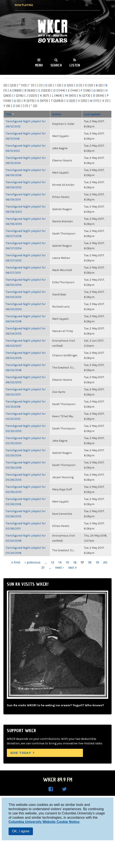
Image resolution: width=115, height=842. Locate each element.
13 (52, 562)
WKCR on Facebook (50, 789)
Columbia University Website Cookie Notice (44, 822)
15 (67, 562)
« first (15, 562)
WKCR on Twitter (64, 789)
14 (60, 562)
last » (72, 567)
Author (57, 114)
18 (89, 562)
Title (10, 114)
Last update (92, 114)
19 (97, 562)
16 (75, 562)
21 (43, 567)
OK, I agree (20, 831)
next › (59, 567)
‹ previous (32, 562)
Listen (74, 65)
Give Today (20, 753)
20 (105, 562)
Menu (39, 65)
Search (56, 65)
